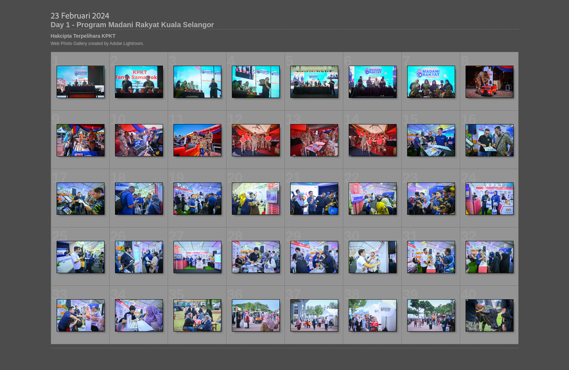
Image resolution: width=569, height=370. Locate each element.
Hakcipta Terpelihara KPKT (83, 36)
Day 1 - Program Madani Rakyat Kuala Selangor (132, 25)
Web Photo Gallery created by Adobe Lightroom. (97, 43)
